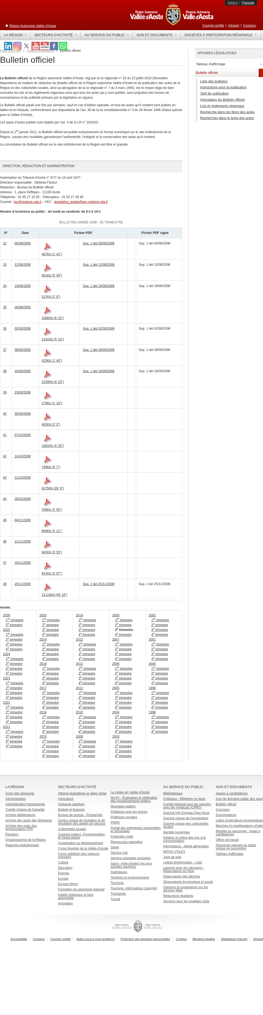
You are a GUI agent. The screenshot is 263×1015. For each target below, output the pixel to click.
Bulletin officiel (226, 804)
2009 (79, 736)
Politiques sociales (124, 817)
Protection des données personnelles (145, 939)
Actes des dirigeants (19, 793)
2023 (6, 678)
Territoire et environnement (130, 877)
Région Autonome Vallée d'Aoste (32, 26)
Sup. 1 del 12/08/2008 (98, 265)
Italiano (233, 3)
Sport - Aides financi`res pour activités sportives (131, 865)
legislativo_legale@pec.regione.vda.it (81, 202)
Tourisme (117, 883)
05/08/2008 (23, 243)
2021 (6, 727)
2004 (115, 712)
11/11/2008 (23, 541)
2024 (6, 654)
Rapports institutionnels (22, 845)
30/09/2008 (23, 414)
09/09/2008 (23, 350)
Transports (118, 894)
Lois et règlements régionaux (222, 106)
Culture (63, 862)
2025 (6, 630)
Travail (115, 899)
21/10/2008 (23, 477)
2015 (43, 736)
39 (4, 392)
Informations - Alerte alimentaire (186, 846)
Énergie (63, 873)
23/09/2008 (23, 392)
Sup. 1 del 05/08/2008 (98, 243)
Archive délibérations (20, 815)
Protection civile (122, 836)
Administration (15, 799)
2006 (115, 664)
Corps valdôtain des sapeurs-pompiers (79, 855)
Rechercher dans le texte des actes (227, 118)
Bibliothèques (173, 793)
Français (248, 3)
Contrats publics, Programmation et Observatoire (81, 836)
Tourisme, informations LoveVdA (134, 888)
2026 (6, 615)
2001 (152, 639)
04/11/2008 (23, 520)
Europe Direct (68, 884)
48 (4, 584)
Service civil (119, 853)
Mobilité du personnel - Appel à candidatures (238, 832)
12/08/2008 (23, 265)
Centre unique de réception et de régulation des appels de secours (81, 822)
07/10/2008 (23, 435)
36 (4, 328)
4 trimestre (14, 649)
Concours (222, 810)
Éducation (65, 868)
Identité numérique (176, 832)
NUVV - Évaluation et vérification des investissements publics (134, 799)
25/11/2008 (23, 584)
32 (4, 243)
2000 (152, 664)
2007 (115, 639)
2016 (43, 712)
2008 (115, 615)
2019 (43, 639)
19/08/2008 (23, 286)
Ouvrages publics (123, 806)
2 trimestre (14, 625)
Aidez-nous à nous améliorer (95, 939)
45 (4, 520)
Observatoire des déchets (181, 876)
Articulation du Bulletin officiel (222, 100)
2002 (152, 615)
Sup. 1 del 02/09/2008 (98, 328)
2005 (115, 688)
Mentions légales (204, 939)
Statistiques (119, 872)
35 (4, 307)
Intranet (233, 25)
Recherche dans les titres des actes (227, 112)
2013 (79, 639)
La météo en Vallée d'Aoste (130, 792)
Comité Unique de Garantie (24, 810)
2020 (43, 615)
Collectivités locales (72, 829)
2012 (79, 664)
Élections (12, 834)
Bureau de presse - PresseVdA (80, 815)
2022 (6, 703)
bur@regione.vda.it (27, 202)
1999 (152, 688)
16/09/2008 (23, 371)
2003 (115, 736)
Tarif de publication (214, 93)
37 (4, 350)
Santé (115, 847)
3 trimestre (14, 644)
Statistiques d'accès (234, 939)
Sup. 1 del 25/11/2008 (98, 584)
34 (4, 286)
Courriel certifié (213, 25)
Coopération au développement (80, 843)
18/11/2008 (23, 563)
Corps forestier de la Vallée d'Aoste (83, 848)
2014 (79, 615)
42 (4, 456)
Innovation (65, 903)
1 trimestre (14, 620)
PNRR (115, 822)
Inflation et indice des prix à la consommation (184, 839)
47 (4, 563)
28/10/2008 (23, 499)
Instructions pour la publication (223, 87)
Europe (63, 879)
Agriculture (65, 799)
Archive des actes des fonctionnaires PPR (21, 827)
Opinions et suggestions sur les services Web (185, 888)
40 (4, 414)
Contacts (249, 25)
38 (4, 371)
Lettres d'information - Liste (182, 862)
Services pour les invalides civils (186, 901)
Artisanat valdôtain (71, 804)
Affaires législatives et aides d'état (82, 793)
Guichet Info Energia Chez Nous (186, 813)
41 (4, 435)
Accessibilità (18, 939)
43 (4, 477)
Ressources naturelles (127, 842)
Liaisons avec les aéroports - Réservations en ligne (183, 869)
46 (4, 541)
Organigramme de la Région (25, 840)
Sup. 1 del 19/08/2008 (98, 286)
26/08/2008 (23, 307)
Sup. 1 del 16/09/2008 (98, 371)
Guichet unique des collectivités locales (185, 825)
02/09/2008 (23, 328)
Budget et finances (71, 810)
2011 (79, 688)
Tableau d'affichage (229, 854)
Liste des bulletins (214, 81)
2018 (43, 664)
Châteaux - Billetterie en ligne (184, 799)
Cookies (181, 939)
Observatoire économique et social (188, 882)
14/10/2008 (23, 456)
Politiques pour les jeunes (129, 812)
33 (4, 265)
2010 (79, 712)
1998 (152, 712)
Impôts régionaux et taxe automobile (75, 896)
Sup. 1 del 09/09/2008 (98, 350)
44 (4, 499)
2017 (43, 688)
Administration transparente (25, 804)
